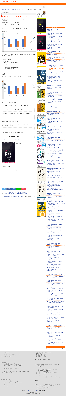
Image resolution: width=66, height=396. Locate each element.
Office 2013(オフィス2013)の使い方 (53, 372)
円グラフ (11, 364)
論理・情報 (11, 371)
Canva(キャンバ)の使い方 (40, 384)
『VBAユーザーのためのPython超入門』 (42, 386)
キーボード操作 (15, 364)
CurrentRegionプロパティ (22, 380)
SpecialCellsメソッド (7, 381)
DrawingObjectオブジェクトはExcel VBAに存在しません (16, 193)
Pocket (23, 188)
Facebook (8, 188)
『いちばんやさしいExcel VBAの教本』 (8, 384)
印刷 (4, 365)
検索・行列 (15, 371)
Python (37, 380)
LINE (19, 188)
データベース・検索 (12, 363)
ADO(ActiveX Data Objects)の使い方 (54, 364)
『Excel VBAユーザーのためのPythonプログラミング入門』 (45, 385)
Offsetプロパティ (16, 380)
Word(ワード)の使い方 (5, 352)
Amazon (17, 144)
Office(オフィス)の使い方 (40, 365)
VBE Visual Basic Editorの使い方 (41, 352)
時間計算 (8, 371)
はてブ (14, 188)
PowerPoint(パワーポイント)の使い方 (41, 356)
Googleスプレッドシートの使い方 (41, 355)
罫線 (15, 382)
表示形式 (17, 381)
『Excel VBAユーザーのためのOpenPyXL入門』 (43, 387)
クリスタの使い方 (58, 384)
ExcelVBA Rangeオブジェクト (6, 379)
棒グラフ (7, 364)
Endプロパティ (11, 380)
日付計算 (5, 371)
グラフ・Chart (21, 9)
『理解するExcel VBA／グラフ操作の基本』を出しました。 (15, 139)
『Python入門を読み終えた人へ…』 (41, 388)
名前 (8, 363)
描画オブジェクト (20, 364)
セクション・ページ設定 (11, 354)
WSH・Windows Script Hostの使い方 (41, 354)
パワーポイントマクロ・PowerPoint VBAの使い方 (43, 359)
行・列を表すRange (13, 381)
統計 (28, 371)
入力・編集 (5, 354)
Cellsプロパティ (6, 380)
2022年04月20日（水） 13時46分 (8, 13)
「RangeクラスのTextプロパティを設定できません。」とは (17, 192)
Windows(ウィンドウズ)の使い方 (41, 373)
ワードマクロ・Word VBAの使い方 (7, 356)
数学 (26, 371)
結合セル (24, 382)
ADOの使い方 (49, 352)
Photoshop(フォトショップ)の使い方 (49, 384)
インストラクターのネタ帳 (8, 1)
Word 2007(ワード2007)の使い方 (42, 369)
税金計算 (23, 371)
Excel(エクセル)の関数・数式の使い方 (7, 369)
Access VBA (47, 364)
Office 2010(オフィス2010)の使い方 (41, 372)
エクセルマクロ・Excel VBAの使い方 (11, 9)
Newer (4, 12)
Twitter (4, 188)
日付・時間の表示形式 (16, 368)
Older (7, 12)
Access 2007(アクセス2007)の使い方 (43, 371)
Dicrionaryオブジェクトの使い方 (49, 353)
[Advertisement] (19, 178)
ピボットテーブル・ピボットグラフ (10, 365)
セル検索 (21, 382)
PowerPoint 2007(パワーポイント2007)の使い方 (44, 370)
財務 (21, 371)
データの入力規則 (18, 365)
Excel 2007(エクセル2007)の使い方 (52, 369)
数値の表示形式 (10, 368)
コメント (12, 382)
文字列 (19, 371)
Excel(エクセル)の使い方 (5, 362)
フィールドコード (17, 354)
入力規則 (5, 382)
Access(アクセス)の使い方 (40, 364)
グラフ (5, 364)
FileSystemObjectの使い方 (40, 353)
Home (3, 9)
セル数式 (17, 382)
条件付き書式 (5, 368)
